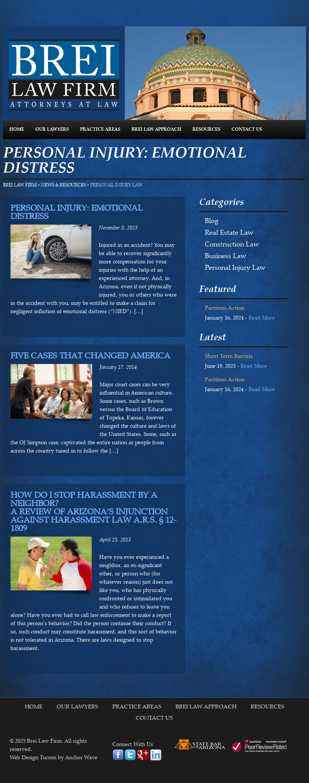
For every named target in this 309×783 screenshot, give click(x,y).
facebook (117, 754)
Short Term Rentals (229, 356)
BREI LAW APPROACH (156, 129)
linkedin (155, 754)
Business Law (225, 256)
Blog (211, 221)
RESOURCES (206, 129)
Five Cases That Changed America (90, 356)
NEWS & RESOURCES (63, 185)
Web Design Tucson (33, 758)
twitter (130, 754)
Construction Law (232, 245)
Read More (261, 318)
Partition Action (225, 308)
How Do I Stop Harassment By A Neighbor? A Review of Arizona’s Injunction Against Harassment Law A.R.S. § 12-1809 (93, 511)
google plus (143, 754)
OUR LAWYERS (52, 129)
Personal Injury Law (235, 268)
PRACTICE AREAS (100, 129)
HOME (16, 129)
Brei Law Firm (64, 75)
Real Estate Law (229, 233)
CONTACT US (247, 129)
